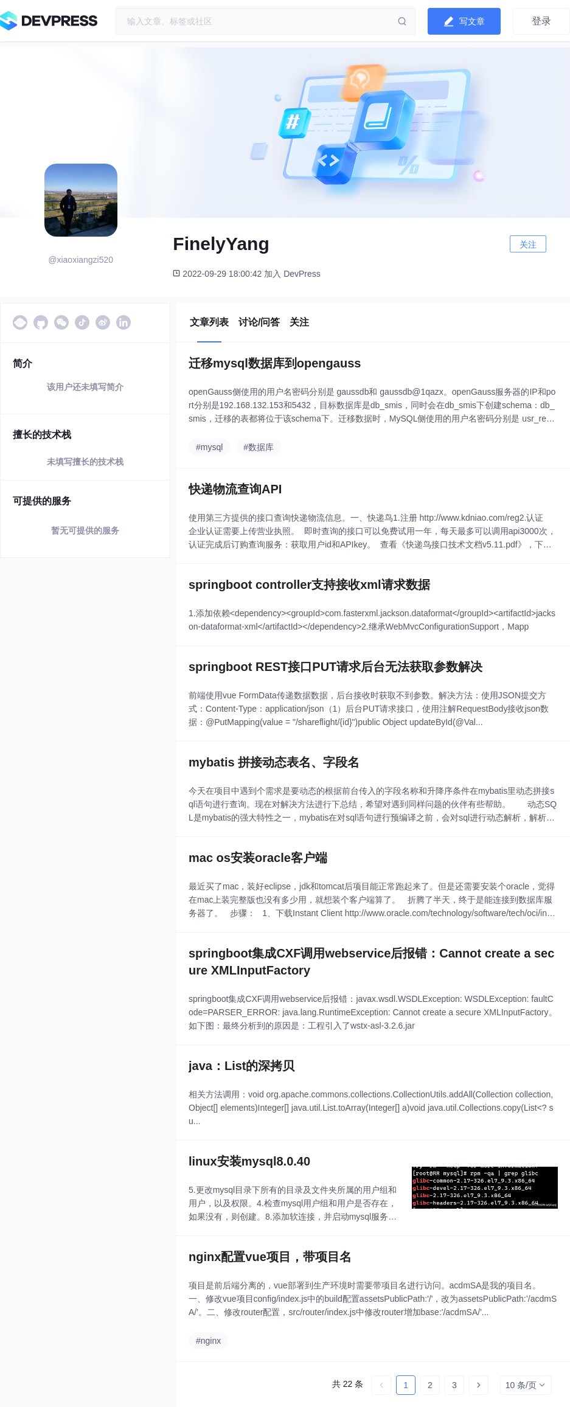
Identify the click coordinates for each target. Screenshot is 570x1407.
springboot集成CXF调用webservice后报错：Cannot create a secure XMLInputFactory (371, 962)
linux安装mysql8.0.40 (249, 1161)
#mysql (209, 447)
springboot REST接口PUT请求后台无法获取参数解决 (335, 666)
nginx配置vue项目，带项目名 (270, 1256)
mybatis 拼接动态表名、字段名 (274, 762)
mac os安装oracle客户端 (258, 857)
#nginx (208, 1341)
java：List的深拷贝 (241, 1065)
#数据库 (258, 447)
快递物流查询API (235, 489)
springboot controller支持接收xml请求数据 (309, 584)
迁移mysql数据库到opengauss (275, 363)
